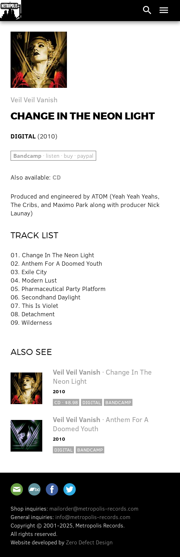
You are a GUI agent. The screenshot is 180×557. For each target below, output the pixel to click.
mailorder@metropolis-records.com (93, 508)
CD (56, 177)
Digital (91, 402)
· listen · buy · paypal (53, 155)
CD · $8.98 (66, 402)
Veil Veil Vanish (34, 99)
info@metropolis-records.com (92, 516)
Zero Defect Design (89, 542)
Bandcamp (118, 402)
